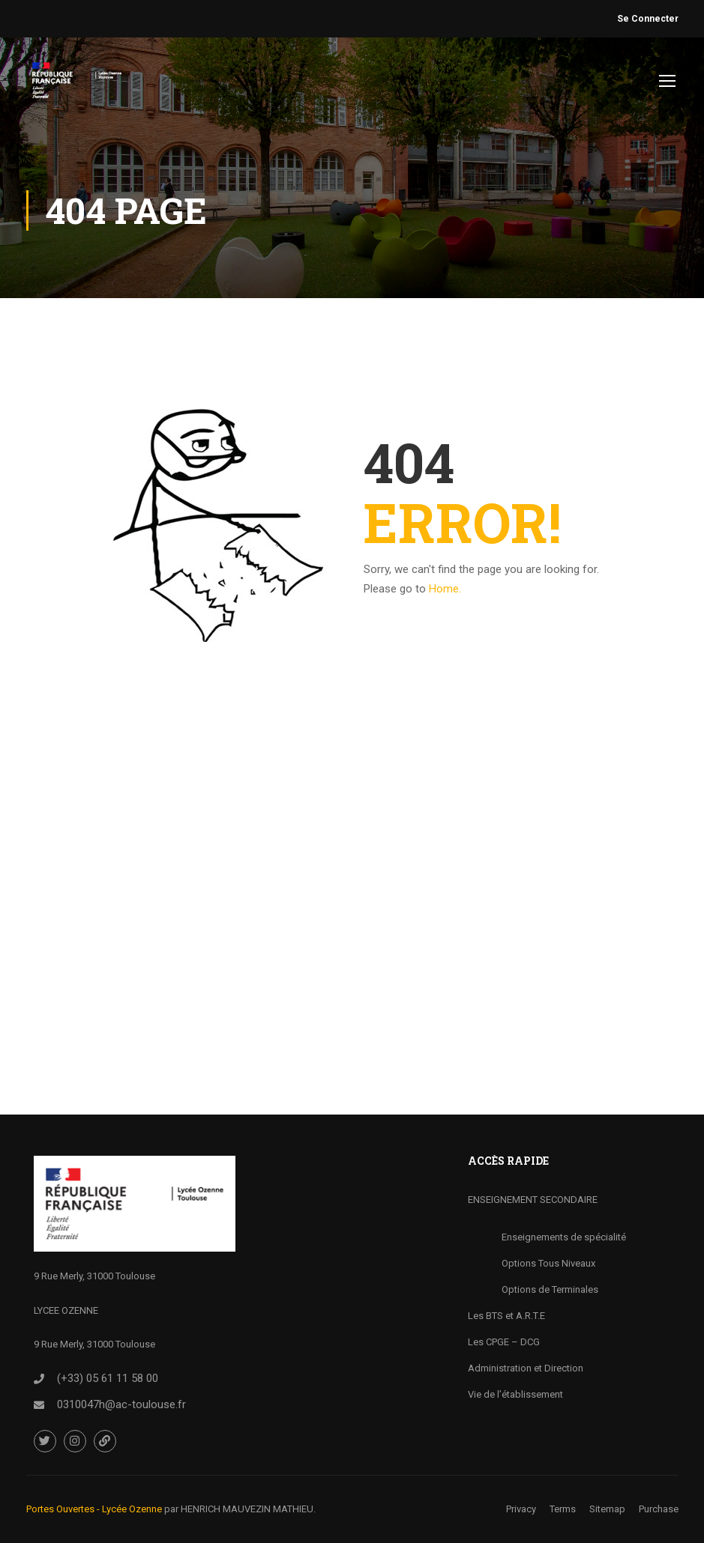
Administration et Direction (525, 1368)
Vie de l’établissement (515, 1394)
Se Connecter (648, 18)
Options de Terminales (550, 1289)
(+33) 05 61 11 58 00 (107, 1378)
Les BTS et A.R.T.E (506, 1315)
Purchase (659, 1509)
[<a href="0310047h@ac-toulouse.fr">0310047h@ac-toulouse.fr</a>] (39, 1405)
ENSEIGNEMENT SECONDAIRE (533, 1199)
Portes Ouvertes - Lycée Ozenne (94, 1509)
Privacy (521, 1509)
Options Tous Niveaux (548, 1263)
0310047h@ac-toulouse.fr (121, 1404)
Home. (445, 588)
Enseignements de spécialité (564, 1237)
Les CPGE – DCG (504, 1342)
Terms (563, 1509)
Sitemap (607, 1509)
